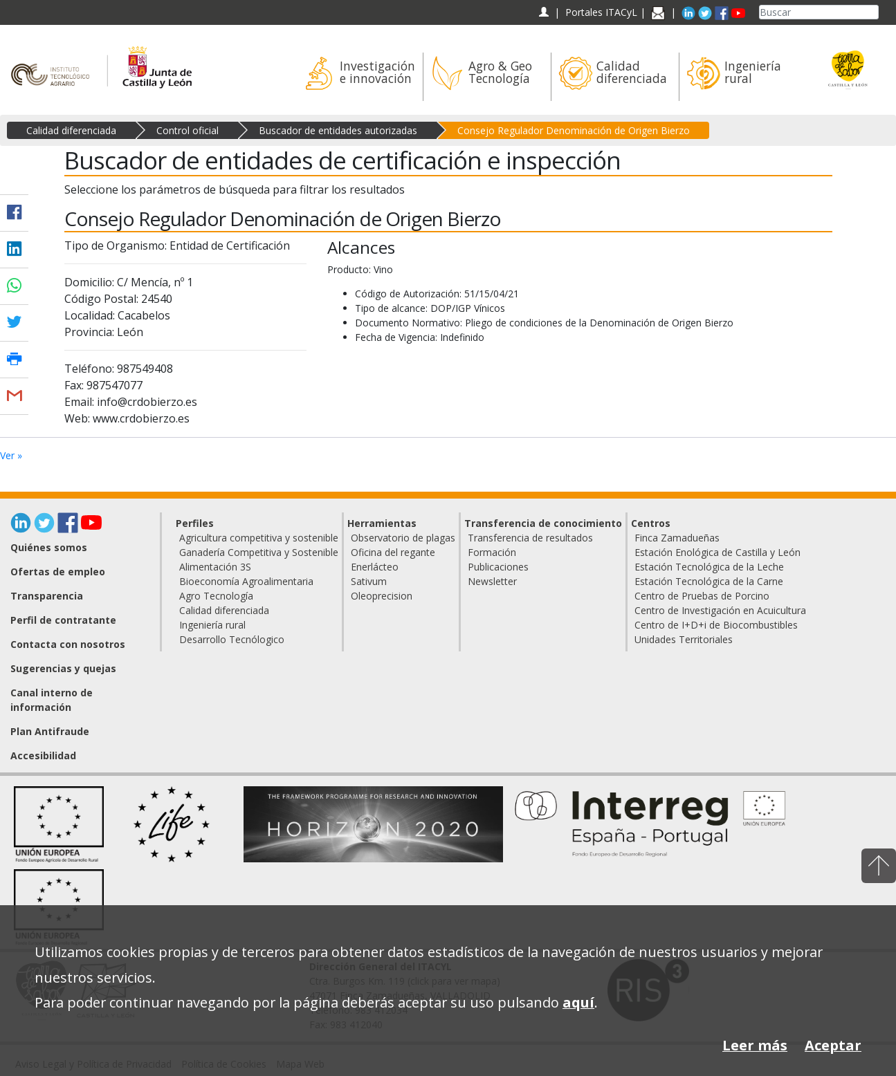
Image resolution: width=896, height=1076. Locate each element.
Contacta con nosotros (67, 644)
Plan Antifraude (49, 731)
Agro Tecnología (216, 595)
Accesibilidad (43, 755)
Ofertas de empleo (57, 571)
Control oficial (187, 130)
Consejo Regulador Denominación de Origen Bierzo (573, 130)
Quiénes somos (48, 547)
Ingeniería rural (212, 624)
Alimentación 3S (215, 566)
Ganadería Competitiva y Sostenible (258, 552)
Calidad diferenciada (71, 130)
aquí (578, 1002)
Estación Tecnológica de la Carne (708, 581)
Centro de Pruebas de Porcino (701, 595)
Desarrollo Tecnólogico (231, 639)
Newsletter (492, 581)
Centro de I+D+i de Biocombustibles (716, 624)
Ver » (11, 455)
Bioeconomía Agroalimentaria (246, 581)
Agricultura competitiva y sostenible (258, 537)
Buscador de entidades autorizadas (338, 130)
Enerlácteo (375, 566)
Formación (492, 552)
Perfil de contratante (63, 620)
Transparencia (46, 595)
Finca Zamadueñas (677, 537)
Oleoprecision (381, 595)
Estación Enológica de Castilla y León (717, 552)
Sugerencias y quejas (63, 668)
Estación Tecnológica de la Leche (709, 566)
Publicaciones (498, 566)
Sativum (369, 581)
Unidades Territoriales (683, 639)
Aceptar (833, 1045)
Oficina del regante (393, 552)
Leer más (754, 1045)
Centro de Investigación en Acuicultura (720, 610)
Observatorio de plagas (403, 537)
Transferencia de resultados (530, 537)
